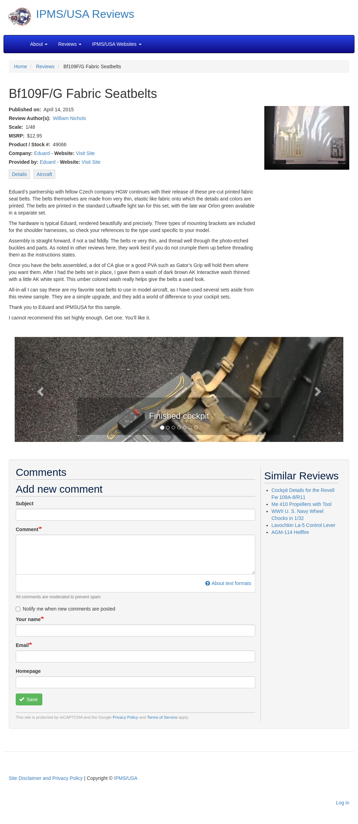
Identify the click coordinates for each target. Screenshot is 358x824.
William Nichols (69, 118)
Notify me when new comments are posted (65, 609)
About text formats (228, 583)
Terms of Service (162, 717)
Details (19, 174)
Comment (27, 529)
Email (22, 645)
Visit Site (85, 153)
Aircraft (44, 174)
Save (28, 699)
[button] (39, 389)
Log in (342, 802)
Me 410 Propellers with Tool (302, 504)
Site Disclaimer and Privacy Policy (46, 778)
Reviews (45, 66)
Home (20, 66)
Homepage (28, 671)
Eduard (42, 153)
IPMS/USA (125, 778)
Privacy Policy (125, 717)
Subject (25, 503)
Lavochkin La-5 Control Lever (304, 525)
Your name (28, 619)
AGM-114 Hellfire (290, 532)
